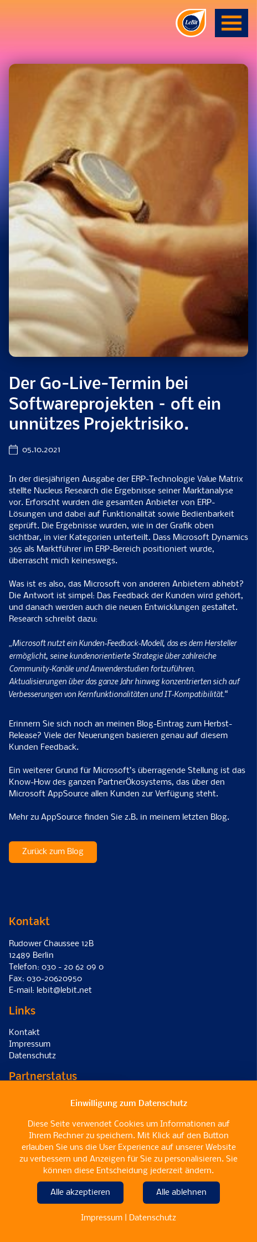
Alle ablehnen (181, 1192)
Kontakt (24, 1032)
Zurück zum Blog (53, 851)
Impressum (29, 1044)
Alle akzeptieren (80, 1192)
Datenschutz (32, 1056)
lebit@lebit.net (64, 990)
